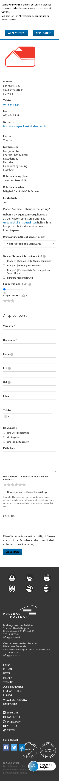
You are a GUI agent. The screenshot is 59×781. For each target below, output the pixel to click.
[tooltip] (44, 256)
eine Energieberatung (18, 433)
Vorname (8, 326)
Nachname (9, 340)
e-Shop (7, 695)
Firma (8, 354)
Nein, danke (43, 33)
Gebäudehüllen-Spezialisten (20, 222)
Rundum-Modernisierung (20, 278)
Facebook (11, 717)
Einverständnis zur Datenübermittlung (27, 492)
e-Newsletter (12, 691)
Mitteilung (9, 448)
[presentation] (27, 526)
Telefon (7, 410)
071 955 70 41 (12, 634)
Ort (7, 382)
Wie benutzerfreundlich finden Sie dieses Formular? (26, 478)
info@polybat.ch (11, 655)
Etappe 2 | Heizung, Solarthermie (24, 265)
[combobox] (6, 417)
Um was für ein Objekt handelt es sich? (24, 237)
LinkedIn (10, 712)
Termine (8, 682)
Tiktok (9, 730)
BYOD (6, 665)
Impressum (10, 704)
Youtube (10, 726)
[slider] (8, 301)
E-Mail (6, 396)
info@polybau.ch (11, 637)
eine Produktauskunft (18, 442)
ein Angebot (13, 437)
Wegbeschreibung (15, 700)
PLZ (7, 368)
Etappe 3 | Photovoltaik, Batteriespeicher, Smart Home (28, 272)
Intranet (9, 669)
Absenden (12, 552)
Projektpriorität (14, 295)
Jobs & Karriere (13, 687)
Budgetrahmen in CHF (17, 284)
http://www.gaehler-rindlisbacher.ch (24, 126)
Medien (7, 678)
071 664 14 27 (11, 104)
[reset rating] (5, 485)
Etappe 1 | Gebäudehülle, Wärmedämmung (29, 261)
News (6, 673)
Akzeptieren (16, 33)
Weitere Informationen (15, 24)
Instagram (12, 721)
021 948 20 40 (12, 652)
